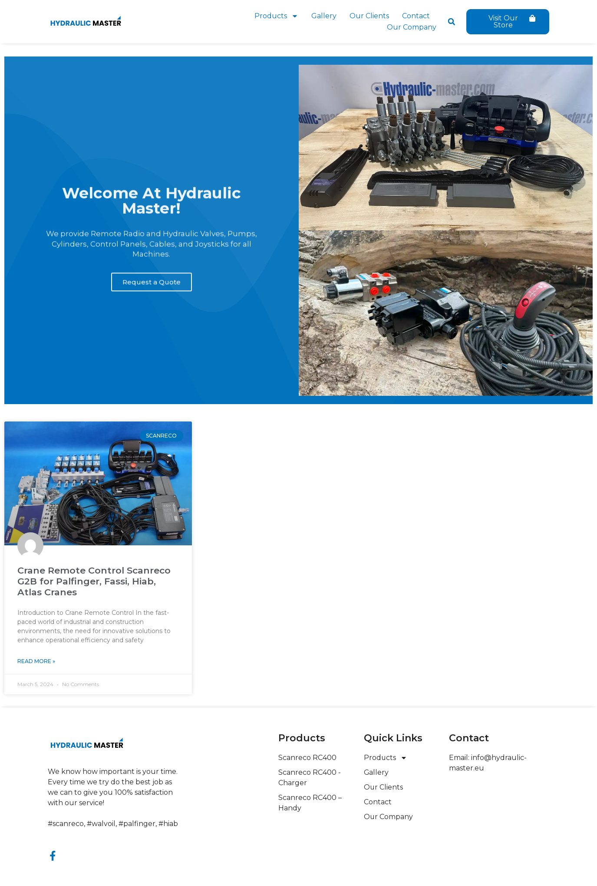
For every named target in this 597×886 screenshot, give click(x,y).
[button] (451, 21)
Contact (416, 16)
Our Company (411, 27)
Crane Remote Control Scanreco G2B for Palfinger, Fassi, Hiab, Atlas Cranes (94, 581)
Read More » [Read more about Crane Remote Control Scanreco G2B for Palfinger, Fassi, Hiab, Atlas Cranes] (36, 661)
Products (276, 16)
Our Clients (369, 16)
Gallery (323, 16)
